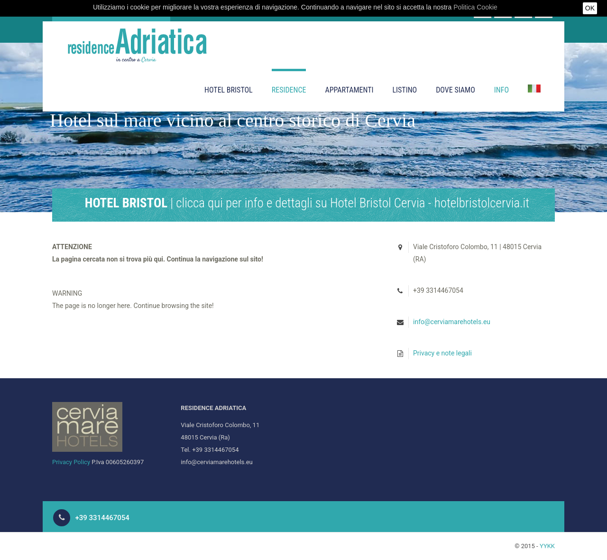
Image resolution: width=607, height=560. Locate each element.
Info (501, 89)
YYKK (547, 546)
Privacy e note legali (442, 353)
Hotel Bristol (228, 89)
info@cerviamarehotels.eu (451, 322)
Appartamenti (349, 89)
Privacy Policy (71, 462)
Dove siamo (455, 89)
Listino (404, 89)
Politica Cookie (475, 7)
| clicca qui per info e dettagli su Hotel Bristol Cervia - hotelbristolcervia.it (307, 203)
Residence (289, 89)
